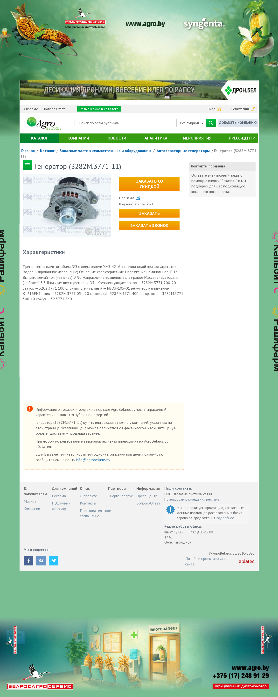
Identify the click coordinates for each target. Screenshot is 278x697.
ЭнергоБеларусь (121, 495)
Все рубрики (192, 123)
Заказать (149, 213)
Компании (78, 138)
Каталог (39, 138)
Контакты (88, 503)
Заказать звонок (149, 225)
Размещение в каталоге (99, 109)
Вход (211, 109)
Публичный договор (61, 506)
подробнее (225, 518)
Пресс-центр (242, 138)
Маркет (30, 501)
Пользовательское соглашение (95, 513)
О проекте (30, 109)
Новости (117, 138)
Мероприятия (197, 138)
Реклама (59, 495)
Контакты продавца (208, 166)
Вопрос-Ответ (54, 109)
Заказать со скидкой (149, 183)
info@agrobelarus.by (93, 459)
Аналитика (156, 138)
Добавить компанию (238, 122)
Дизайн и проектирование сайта (207, 561)
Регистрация (240, 109)
